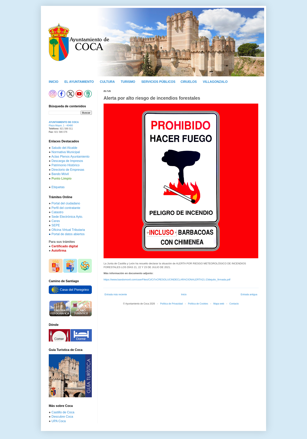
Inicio (184, 294)
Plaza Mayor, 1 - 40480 (61, 125)
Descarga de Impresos (67, 161)
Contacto (234, 303)
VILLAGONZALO (215, 81)
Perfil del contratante (65, 208)
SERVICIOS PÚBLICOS (158, 81)
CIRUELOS (189, 81)
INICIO (53, 81)
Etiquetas (58, 187)
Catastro (57, 212)
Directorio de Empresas (67, 169)
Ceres (55, 221)
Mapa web (218, 303)
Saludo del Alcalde (64, 147)
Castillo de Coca (62, 412)
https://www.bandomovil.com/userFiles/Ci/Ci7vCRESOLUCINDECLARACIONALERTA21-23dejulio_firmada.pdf (167, 279)
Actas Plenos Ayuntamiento (70, 156)
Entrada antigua (249, 294)
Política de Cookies (198, 303)
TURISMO (128, 81)
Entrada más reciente (116, 294)
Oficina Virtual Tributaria (68, 229)
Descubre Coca (62, 416)
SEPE (55, 225)
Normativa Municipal (65, 152)
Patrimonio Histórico (65, 165)
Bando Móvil (60, 174)
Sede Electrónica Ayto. (67, 216)
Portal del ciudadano (65, 203)
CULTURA (107, 81)
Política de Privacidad (171, 303)
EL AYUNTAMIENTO (79, 81)
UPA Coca (58, 421)
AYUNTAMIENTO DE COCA (64, 122)
